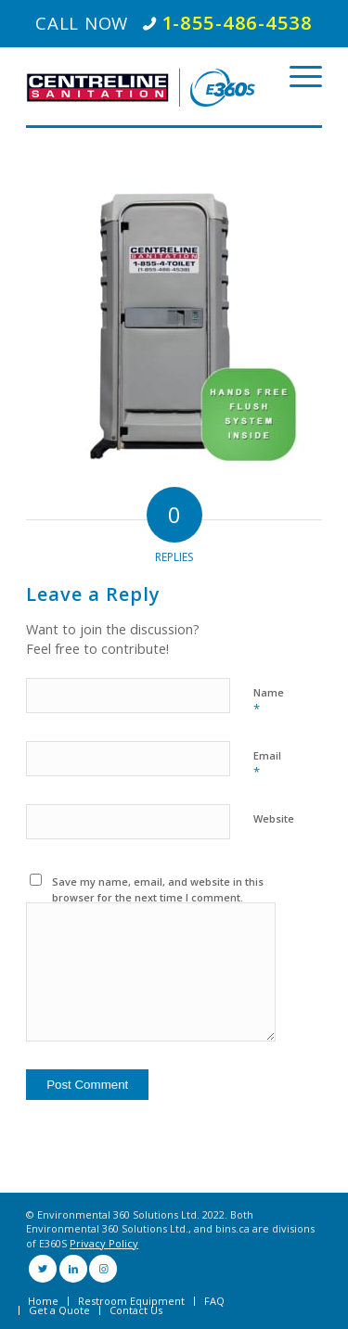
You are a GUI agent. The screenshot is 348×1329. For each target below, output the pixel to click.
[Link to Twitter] (43, 1269)
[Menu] (296, 77)
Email (267, 764)
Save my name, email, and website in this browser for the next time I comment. (158, 889)
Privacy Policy (104, 1243)
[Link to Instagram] (103, 1269)
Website (273, 818)
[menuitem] (43, 1301)
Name (268, 701)
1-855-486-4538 (237, 22)
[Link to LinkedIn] (73, 1269)
